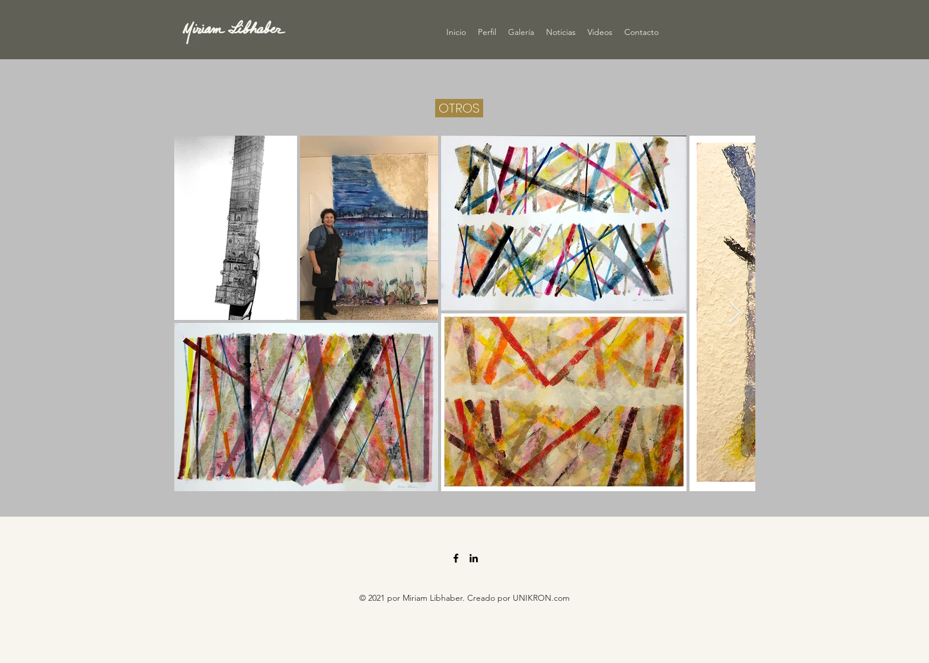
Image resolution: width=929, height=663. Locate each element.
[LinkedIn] (474, 558)
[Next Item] (735, 313)
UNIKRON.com (541, 597)
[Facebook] (456, 558)
